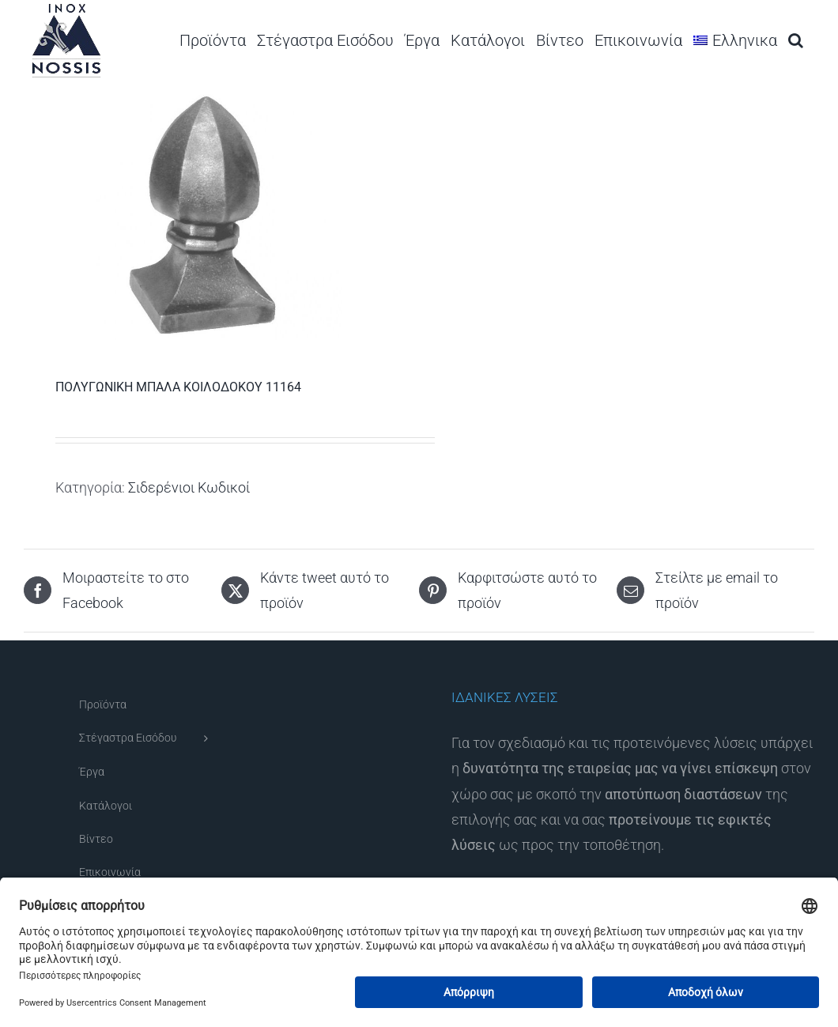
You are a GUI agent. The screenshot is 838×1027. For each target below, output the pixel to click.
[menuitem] (735, 40)
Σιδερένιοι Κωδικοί (189, 487)
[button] (795, 40)
